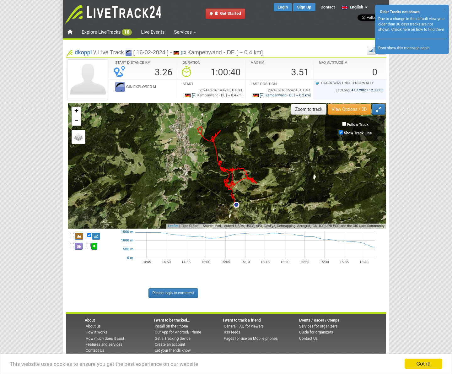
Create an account (170, 344)
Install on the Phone (171, 326)
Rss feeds (232, 332)
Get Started (225, 13)
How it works (96, 332)
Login (283, 7)
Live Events (153, 32)
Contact (327, 7)
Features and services (104, 344)
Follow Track (358, 124)
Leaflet (173, 226)
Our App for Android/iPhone (178, 332)
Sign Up (304, 7)
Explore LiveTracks (107, 32)
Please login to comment (173, 293)
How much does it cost (105, 338)
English (352, 7)
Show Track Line (358, 133)
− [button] (76, 121)
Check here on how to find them (417, 29)
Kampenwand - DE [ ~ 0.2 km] (281, 95)
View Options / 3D (349, 109)
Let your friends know (173, 350)
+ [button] (76, 111)
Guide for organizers (316, 332)
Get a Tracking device (173, 338)
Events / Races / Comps (319, 320)
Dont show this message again (404, 48)
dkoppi (83, 52)
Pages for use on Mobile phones (251, 338)
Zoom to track (308, 109)
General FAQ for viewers (244, 326)
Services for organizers (318, 326)
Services (185, 32)
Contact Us (95, 350)
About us (93, 326)
